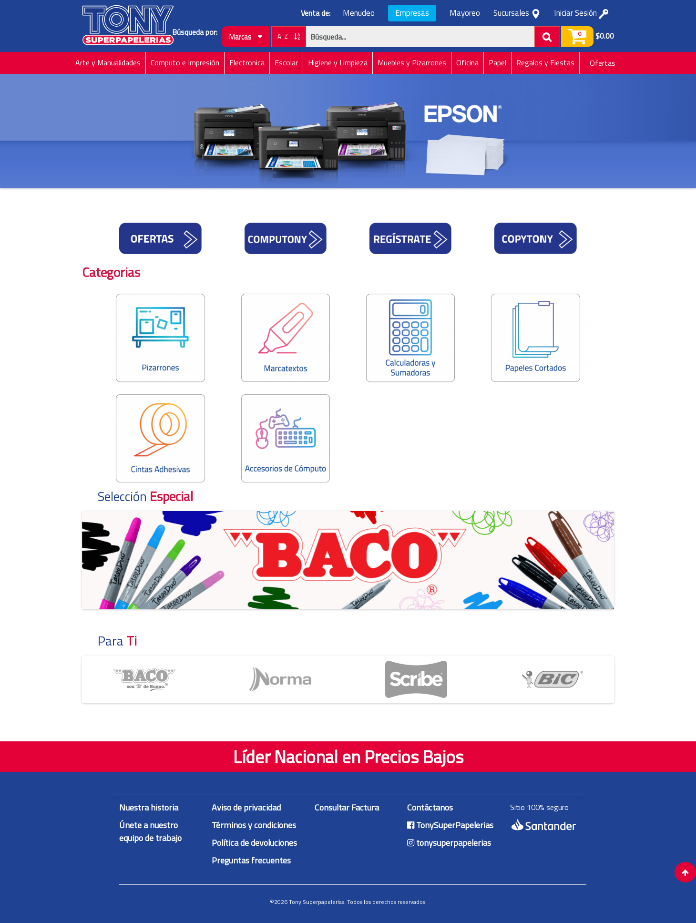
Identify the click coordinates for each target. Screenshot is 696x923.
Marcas (245, 36)
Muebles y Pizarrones (412, 62)
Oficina (467, 62)
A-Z (288, 36)
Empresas (412, 13)
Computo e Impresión (185, 62)
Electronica (247, 62)
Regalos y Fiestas (545, 62)
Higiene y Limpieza (338, 62)
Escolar (286, 62)
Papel (497, 62)
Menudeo (359, 13)
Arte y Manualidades (108, 62)
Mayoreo (465, 13)
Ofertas (602, 63)
